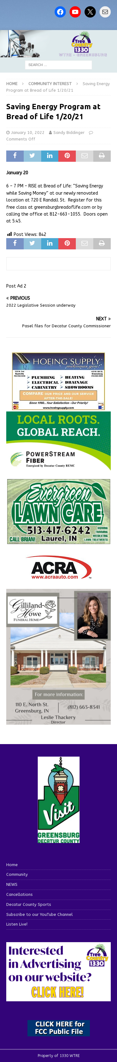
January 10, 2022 (28, 132)
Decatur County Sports (28, 904)
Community (17, 874)
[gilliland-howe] (58, 720)
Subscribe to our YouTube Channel (39, 914)
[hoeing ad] (58, 407)
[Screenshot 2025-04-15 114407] (58, 541)
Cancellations (19, 894)
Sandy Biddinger (69, 132)
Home (12, 864)
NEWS (11, 884)
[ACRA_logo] (59, 576)
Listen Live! (16, 924)
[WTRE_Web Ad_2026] (58, 467)
